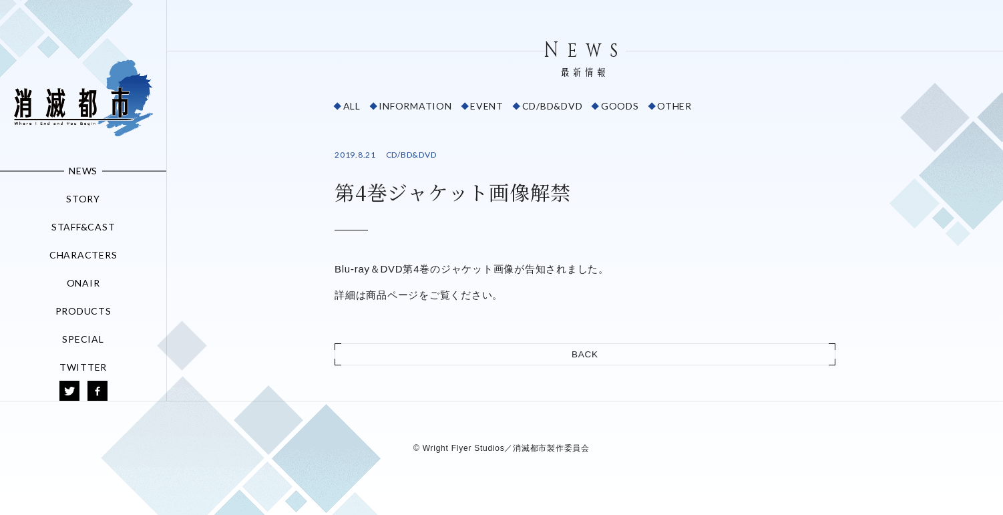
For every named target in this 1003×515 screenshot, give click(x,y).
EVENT (487, 106)
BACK (585, 354)
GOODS (620, 106)
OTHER (674, 106)
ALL (352, 106)
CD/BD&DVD (552, 106)
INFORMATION (415, 106)
